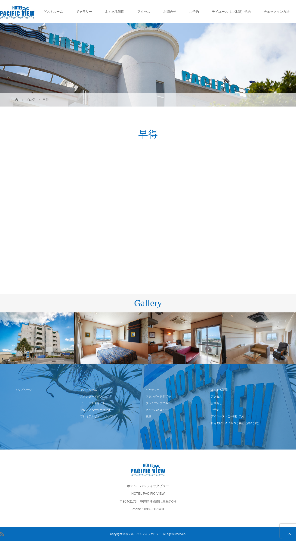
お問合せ (169, 11)
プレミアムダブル (157, 403)
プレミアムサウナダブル (95, 410)
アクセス (143, 11)
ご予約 (194, 11)
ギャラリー (84, 11)
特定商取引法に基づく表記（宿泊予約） (236, 423)
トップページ (23, 389)
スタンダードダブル (92, 396)
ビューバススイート (92, 403)
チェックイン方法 (277, 11)
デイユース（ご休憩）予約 (231, 11)
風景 (148, 416)
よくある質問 (114, 11)
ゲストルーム (53, 11)
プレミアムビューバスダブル (98, 416)
